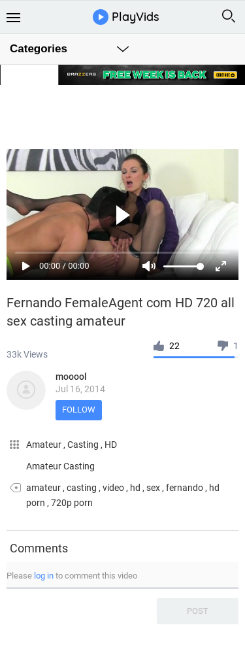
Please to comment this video (72, 576)
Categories (38, 48)
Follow (78, 409)
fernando (184, 487)
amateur (43, 487)
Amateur (44, 444)
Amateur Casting (60, 466)
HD (111, 444)
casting (82, 487)
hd (135, 487)
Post (197, 611)
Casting (84, 444)
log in (44, 576)
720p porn (72, 502)
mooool (71, 376)
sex (153, 487)
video (113, 487)
